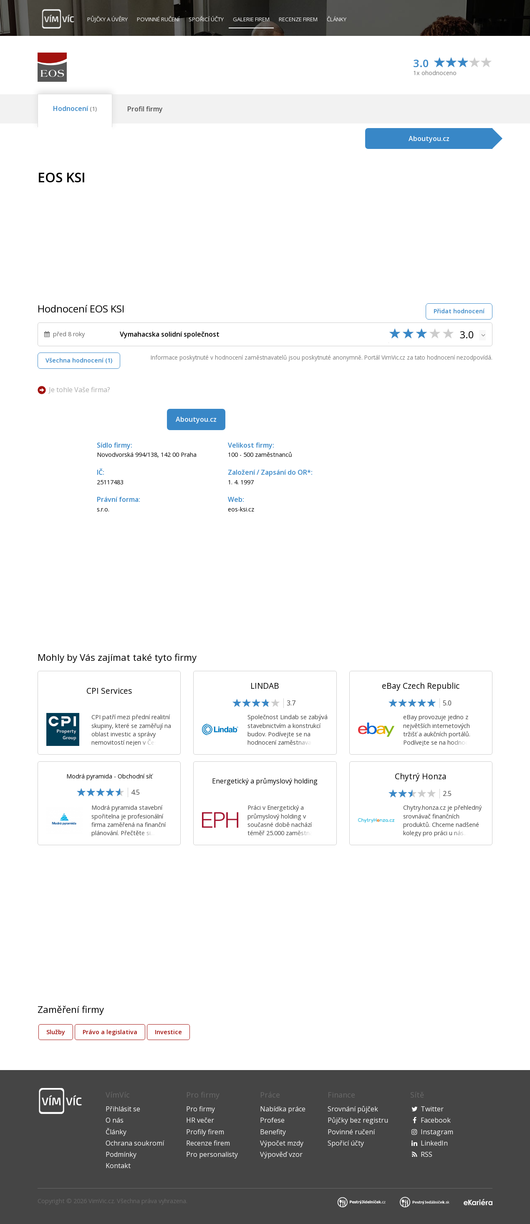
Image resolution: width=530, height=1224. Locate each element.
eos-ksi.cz (241, 509)
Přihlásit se (123, 1108)
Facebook (436, 1120)
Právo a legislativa (110, 1032)
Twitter (432, 1108)
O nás (115, 1120)
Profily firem (205, 1131)
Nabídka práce (282, 1108)
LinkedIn (434, 1143)
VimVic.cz (101, 1201)
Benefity (273, 1131)
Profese (272, 1120)
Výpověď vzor (281, 1154)
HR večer (200, 1120)
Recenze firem (298, 19)
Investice (168, 1032)
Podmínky (121, 1154)
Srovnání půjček (353, 1108)
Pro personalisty (212, 1154)
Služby (55, 1032)
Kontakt (118, 1165)
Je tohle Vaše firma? (79, 389)
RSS (426, 1154)
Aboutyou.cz (196, 419)
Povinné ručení (158, 19)
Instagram (437, 1131)
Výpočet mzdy (281, 1143)
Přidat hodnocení (459, 311)
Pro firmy (200, 1108)
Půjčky (107, 19)
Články (336, 19)
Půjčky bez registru (358, 1120)
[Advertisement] (422, 228)
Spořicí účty (206, 19)
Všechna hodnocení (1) (78, 360)
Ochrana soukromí (135, 1143)
